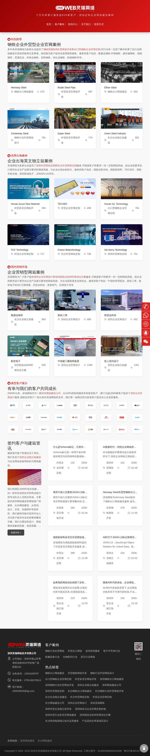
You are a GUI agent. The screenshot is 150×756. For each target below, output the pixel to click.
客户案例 (59, 24)
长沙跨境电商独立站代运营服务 (62, 721)
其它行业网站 (88, 657)
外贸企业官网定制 (70, 208)
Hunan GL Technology (116, 204)
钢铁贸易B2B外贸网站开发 (57, 49)
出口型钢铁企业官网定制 (87, 49)
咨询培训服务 (92, 651)
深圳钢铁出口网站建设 (112, 679)
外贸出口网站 (75, 651)
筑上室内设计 (111, 361)
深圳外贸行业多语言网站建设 (60, 715)
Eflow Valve (110, 87)
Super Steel (64, 133)
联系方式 (99, 24)
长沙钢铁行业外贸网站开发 (109, 691)
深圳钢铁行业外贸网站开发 (59, 685)
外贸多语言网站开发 (60, 513)
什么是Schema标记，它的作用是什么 (69, 448)
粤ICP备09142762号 (135, 751)
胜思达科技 (110, 315)
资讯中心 (72, 24)
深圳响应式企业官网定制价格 (90, 709)
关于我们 (86, 24)
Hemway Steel (18, 87)
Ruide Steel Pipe (67, 87)
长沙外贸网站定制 (67, 165)
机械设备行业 (52, 657)
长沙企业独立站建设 (56, 697)
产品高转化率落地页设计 (95, 721)
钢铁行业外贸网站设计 (102, 673)
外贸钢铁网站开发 (109, 513)
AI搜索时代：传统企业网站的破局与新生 (119, 448)
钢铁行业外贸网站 (54, 651)
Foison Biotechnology (69, 250)
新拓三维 (62, 315)
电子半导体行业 (111, 651)
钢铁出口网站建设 (23, 91)
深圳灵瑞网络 (97, 703)
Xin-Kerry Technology (115, 250)
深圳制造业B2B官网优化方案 (70, 277)
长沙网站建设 (45, 740)
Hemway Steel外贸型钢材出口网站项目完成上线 (119, 493)
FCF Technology (19, 250)
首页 (48, 24)
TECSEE (62, 204)
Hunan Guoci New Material (25, 204)
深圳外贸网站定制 (45, 165)
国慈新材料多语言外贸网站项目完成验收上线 (70, 539)
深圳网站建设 (27, 740)
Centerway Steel (19, 133)
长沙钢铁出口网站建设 (80, 691)
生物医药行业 (70, 657)
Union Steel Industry (115, 133)
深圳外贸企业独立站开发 (58, 709)
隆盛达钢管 (17, 315)
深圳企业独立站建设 (30, 457)
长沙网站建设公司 (54, 703)
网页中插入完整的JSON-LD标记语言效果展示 (70, 493)
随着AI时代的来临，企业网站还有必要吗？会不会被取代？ (119, 584)
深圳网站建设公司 (51, 393)
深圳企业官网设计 (43, 277)
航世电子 (15, 361)
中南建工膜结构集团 (68, 361)
